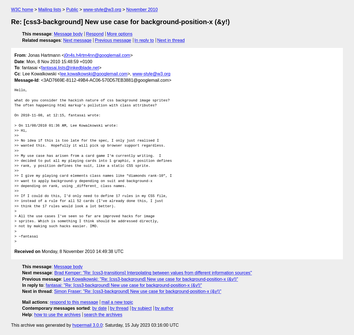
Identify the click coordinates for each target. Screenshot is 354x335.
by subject (142, 308)
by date (99, 308)
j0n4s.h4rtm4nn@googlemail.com (97, 55)
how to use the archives (57, 314)
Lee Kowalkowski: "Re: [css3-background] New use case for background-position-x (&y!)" (150, 279)
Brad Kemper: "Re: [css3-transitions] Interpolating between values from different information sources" (153, 272)
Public (72, 9)
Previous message (113, 40)
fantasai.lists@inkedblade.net (70, 67)
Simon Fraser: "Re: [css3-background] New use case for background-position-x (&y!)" (138, 291)
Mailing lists (49, 9)
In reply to (144, 40)
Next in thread (171, 40)
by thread (119, 308)
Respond (95, 34)
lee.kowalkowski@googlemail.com (93, 73)
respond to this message (74, 302)
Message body (68, 34)
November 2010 (142, 9)
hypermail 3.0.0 (87, 325)
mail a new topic (117, 302)
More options (120, 34)
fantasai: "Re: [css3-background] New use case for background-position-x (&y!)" (124, 285)
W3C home (22, 9)
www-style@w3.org (102, 9)
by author (164, 308)
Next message (77, 40)
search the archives (103, 314)
